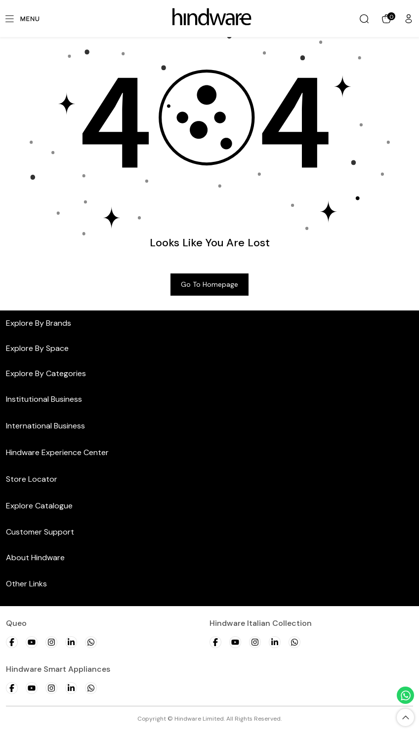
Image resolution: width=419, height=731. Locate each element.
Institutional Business (44, 399)
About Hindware (35, 557)
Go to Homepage (209, 284)
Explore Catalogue (39, 505)
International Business (45, 426)
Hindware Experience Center (57, 452)
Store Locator (31, 479)
